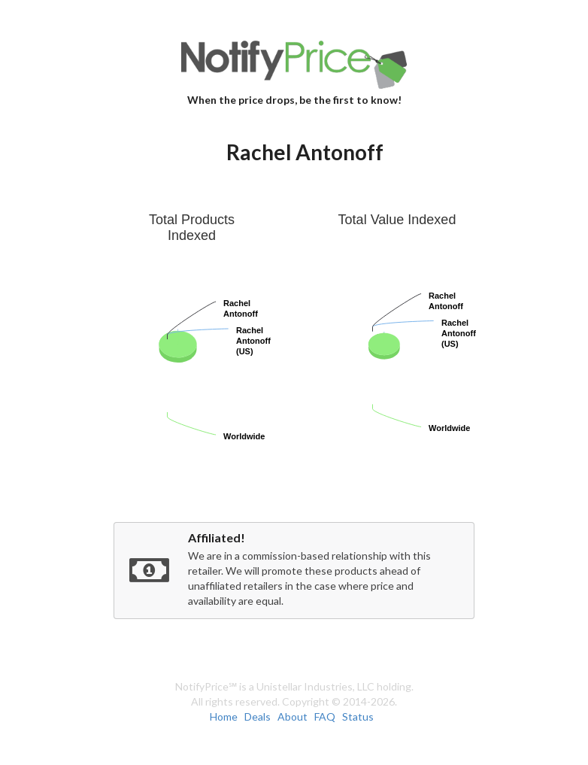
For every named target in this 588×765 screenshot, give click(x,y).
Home (224, 716)
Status (358, 716)
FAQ (324, 716)
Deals (257, 716)
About (292, 716)
